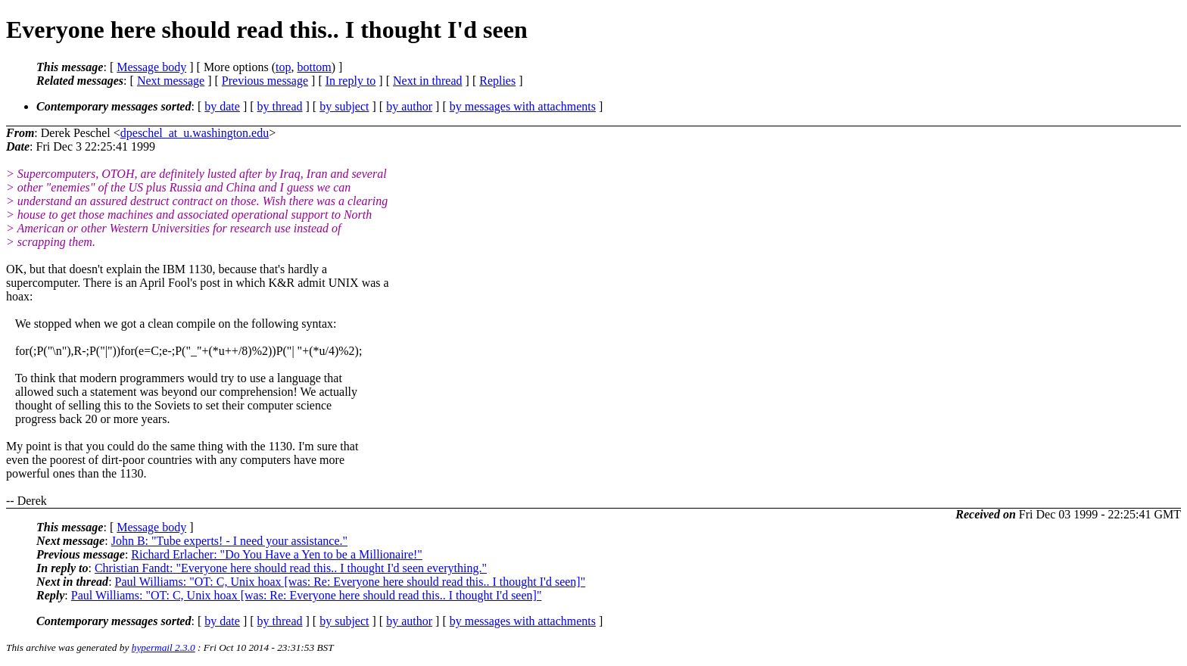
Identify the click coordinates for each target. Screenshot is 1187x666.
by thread (280, 106)
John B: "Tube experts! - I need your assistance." (229, 540)
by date (222, 106)
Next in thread (428, 80)
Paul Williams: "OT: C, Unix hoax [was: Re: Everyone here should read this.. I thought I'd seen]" (350, 581)
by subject (344, 106)
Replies (497, 80)
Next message (170, 80)
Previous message (265, 80)
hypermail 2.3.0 (163, 647)
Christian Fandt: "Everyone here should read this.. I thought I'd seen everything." (291, 568)
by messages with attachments (523, 106)
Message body (151, 67)
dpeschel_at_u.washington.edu (194, 132)
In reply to (351, 80)
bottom (314, 67)
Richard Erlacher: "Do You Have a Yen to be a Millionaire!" (276, 554)
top (283, 67)
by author (409, 106)
